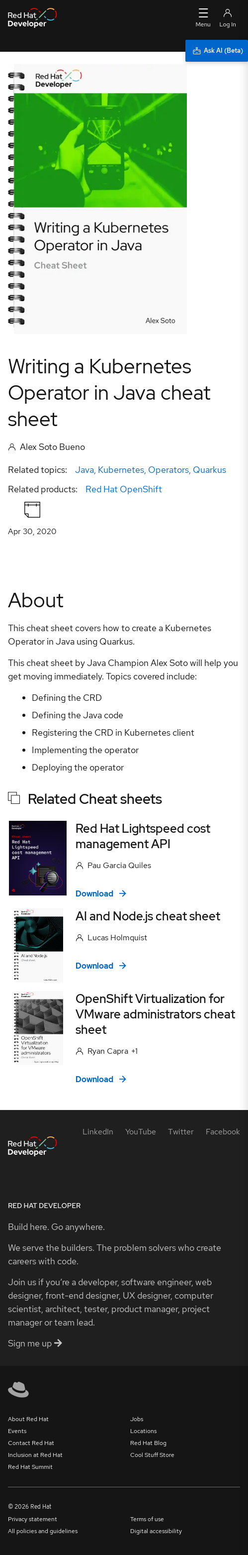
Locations (143, 1431)
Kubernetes (121, 469)
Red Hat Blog (148, 1443)
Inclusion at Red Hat (35, 1455)
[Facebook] (223, 1131)
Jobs (136, 1419)
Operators (168, 469)
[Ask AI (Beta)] (216, 51)
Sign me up (35, 1343)
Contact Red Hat (31, 1443)
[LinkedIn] (98, 1131)
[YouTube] (140, 1131)
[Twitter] (181, 1131)
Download (101, 894)
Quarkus (209, 469)
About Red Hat (28, 1419)
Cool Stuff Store (152, 1455)
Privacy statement (32, 1519)
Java (84, 469)
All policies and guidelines (43, 1531)
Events (17, 1431)
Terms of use (147, 1519)
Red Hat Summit (30, 1467)
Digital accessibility (156, 1531)
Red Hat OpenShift (123, 489)
